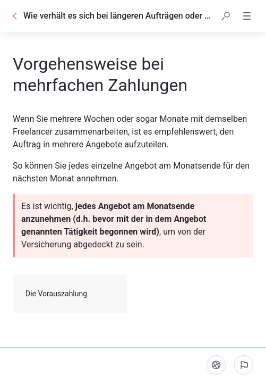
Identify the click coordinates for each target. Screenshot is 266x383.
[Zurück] (14, 16)
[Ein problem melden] (243, 364)
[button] (225, 16)
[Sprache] (216, 364)
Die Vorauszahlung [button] (70, 293)
